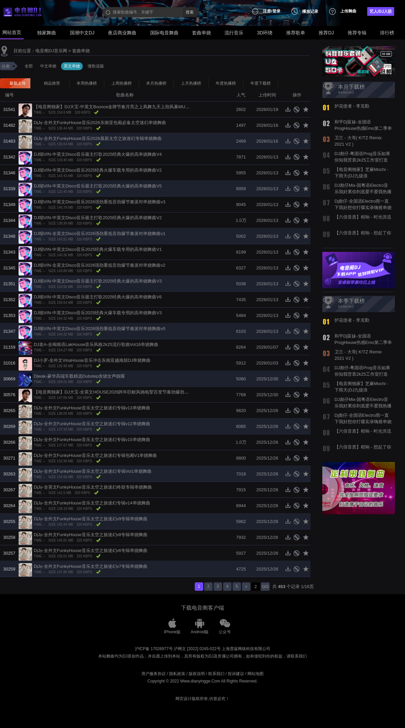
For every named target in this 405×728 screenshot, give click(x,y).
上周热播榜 (121, 83)
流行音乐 (233, 32)
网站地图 (255, 673)
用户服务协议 (153, 673)
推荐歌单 (295, 32)
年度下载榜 (260, 83)
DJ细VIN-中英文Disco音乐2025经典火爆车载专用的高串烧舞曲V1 (98, 249)
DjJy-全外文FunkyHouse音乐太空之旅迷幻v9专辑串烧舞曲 (90, 518)
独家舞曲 (46, 32)
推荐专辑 (357, 32)
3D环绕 (265, 32)
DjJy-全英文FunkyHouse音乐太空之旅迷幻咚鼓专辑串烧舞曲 (93, 487)
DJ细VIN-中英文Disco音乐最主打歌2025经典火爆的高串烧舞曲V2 (98, 217)
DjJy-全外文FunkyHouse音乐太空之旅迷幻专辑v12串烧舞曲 (92, 423)
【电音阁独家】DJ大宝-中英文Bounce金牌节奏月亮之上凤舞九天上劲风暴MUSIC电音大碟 (122, 106)
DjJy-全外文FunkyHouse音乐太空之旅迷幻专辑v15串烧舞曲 (92, 439)
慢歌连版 (96, 66)
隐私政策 (177, 673)
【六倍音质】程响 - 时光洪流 (362, 217)
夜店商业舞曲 (122, 32)
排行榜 (387, 32)
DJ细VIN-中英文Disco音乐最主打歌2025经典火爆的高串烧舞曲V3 (98, 281)
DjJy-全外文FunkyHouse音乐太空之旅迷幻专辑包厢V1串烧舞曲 (95, 455)
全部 (29, 66)
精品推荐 (52, 83)
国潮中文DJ (82, 32)
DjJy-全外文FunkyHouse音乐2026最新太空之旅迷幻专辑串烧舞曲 (98, 138)
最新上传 (17, 83)
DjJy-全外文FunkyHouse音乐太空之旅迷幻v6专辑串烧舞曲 (90, 550)
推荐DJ (326, 32)
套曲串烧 (201, 32)
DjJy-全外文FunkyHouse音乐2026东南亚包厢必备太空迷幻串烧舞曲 (100, 122)
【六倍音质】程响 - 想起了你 (362, 232)
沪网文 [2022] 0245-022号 (197, 648)
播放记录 (310, 11)
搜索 (190, 12)
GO (265, 586)
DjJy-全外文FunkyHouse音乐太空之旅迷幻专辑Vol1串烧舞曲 (93, 471)
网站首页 (11, 32)
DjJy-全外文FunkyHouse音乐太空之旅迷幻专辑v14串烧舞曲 (92, 502)
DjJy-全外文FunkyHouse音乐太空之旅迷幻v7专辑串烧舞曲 (90, 566)
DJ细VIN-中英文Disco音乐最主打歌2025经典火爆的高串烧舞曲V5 (98, 185)
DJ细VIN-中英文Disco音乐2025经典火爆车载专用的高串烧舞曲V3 (98, 312)
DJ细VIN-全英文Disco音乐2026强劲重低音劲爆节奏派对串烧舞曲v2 (99, 265)
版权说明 (197, 673)
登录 (276, 11)
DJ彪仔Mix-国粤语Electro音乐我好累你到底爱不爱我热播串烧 (363, 191)
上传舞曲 (348, 11)
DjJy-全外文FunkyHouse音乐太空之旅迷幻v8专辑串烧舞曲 (90, 534)
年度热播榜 (226, 83)
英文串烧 (72, 66)
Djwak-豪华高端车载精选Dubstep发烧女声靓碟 (79, 376)
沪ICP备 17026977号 (154, 648)
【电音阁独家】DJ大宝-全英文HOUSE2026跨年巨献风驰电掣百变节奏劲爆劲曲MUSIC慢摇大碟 (127, 392)
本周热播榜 (87, 83)
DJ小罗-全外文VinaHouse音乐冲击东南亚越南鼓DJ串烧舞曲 (92, 360)
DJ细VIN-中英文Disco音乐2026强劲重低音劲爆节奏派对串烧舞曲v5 (99, 328)
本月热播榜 (156, 83)
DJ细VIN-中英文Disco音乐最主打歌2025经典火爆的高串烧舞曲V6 (98, 296)
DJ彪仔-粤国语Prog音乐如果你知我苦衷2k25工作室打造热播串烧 (362, 160)
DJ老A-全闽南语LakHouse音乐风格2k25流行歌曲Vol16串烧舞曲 (96, 344)
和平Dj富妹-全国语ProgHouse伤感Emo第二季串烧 (363, 128)
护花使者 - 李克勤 (351, 106)
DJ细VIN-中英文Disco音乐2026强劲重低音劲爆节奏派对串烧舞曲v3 (99, 201)
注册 (267, 11)
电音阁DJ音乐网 (51, 50)
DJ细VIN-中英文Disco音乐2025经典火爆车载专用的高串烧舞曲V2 (98, 170)
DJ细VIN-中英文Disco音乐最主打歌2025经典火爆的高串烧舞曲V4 (98, 154)
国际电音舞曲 (164, 32)
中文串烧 (48, 66)
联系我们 (216, 673)
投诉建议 (236, 673)
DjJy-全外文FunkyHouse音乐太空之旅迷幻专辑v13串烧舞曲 (92, 407)
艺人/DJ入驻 (381, 11)
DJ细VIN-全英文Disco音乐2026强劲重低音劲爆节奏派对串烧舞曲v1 (99, 233)
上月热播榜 (191, 83)
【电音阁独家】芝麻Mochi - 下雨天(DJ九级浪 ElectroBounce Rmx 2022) (361, 175)
